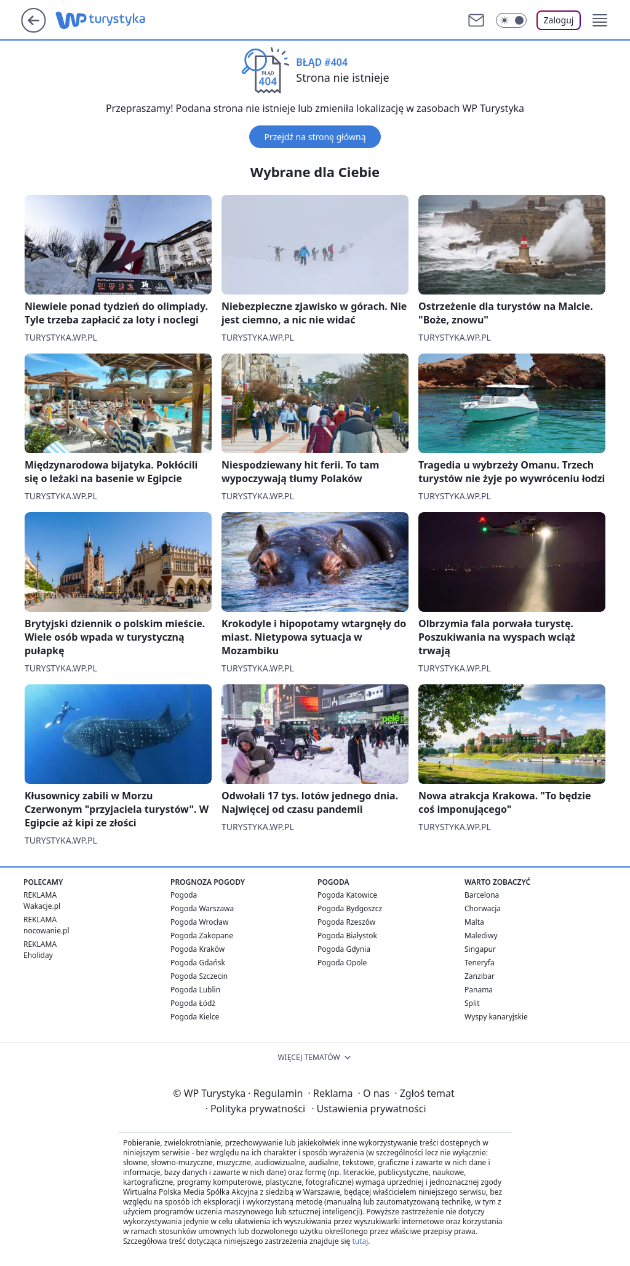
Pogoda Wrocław (199, 922)
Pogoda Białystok (347, 935)
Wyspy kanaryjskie (496, 1016)
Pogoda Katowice (347, 895)
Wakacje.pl (41, 906)
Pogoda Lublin (195, 989)
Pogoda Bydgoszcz (349, 908)
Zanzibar (480, 976)
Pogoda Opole (342, 962)
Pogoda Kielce (194, 1016)
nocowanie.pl (46, 930)
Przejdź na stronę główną (314, 137)
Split (472, 1003)
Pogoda (183, 895)
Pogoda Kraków (197, 949)
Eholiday (38, 955)
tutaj (360, 1241)
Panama (479, 989)
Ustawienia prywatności (368, 1108)
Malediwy (481, 935)
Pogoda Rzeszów (346, 922)
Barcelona (482, 895)
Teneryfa (480, 962)
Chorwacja (483, 908)
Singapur (480, 949)
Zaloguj (559, 20)
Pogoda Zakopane (201, 935)
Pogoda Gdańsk (197, 962)
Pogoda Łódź (192, 1003)
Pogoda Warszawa (202, 908)
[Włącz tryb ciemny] (511, 20)
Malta (474, 922)
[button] (600, 20)
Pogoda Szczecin (199, 976)
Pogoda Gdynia (343, 949)
